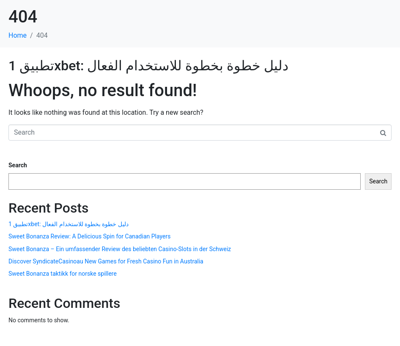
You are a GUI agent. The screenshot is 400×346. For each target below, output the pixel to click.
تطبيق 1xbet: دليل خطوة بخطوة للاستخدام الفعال (148, 66)
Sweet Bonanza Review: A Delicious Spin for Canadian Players (89, 236)
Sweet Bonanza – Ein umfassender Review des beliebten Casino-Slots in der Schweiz (119, 249)
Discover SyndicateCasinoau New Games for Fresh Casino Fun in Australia (105, 261)
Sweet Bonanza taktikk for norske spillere (62, 273)
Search (17, 165)
